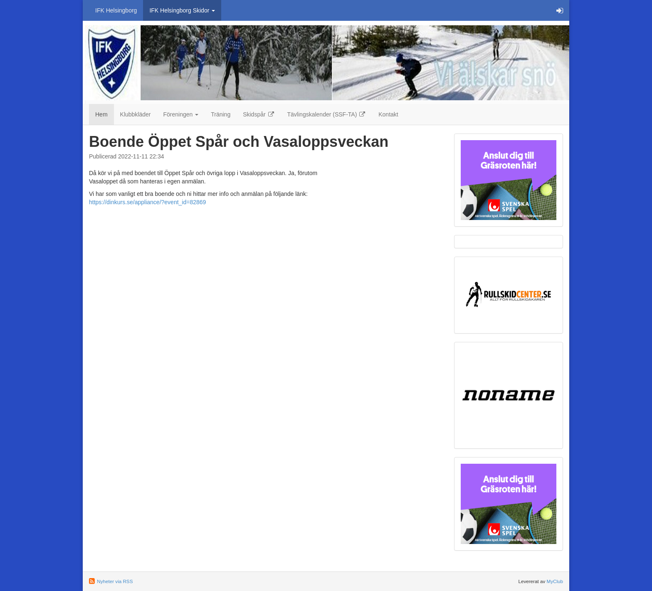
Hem (101, 114)
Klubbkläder (135, 114)
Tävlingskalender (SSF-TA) (326, 114)
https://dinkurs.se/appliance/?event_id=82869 (147, 202)
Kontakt (388, 114)
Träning (220, 114)
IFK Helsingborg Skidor (182, 10)
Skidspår (258, 114)
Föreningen (181, 114)
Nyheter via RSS (115, 581)
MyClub (554, 581)
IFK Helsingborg (116, 10)
